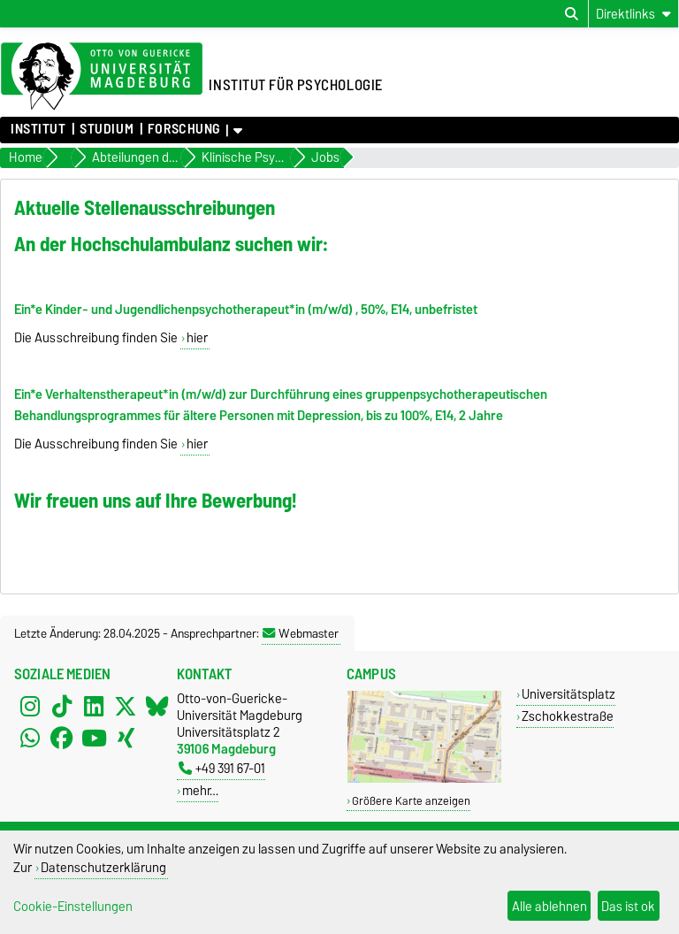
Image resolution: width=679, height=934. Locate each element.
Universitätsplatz (568, 694)
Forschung (184, 129)
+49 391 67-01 (222, 768)
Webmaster (301, 633)
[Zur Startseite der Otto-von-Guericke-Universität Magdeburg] (101, 77)
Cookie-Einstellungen (73, 906)
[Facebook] (62, 738)
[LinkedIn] (94, 706)
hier (197, 337)
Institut (38, 129)
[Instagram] (30, 706)
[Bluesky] (157, 706)
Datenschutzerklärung (103, 867)
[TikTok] (62, 706)
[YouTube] (94, 738)
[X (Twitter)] (125, 706)
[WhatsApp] (30, 738)
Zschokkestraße (568, 716)
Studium (107, 129)
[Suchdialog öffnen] (571, 14)
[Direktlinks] (633, 13)
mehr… (200, 790)
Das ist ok (628, 906)
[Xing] (125, 738)
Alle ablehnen (549, 906)
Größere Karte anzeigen (411, 801)
